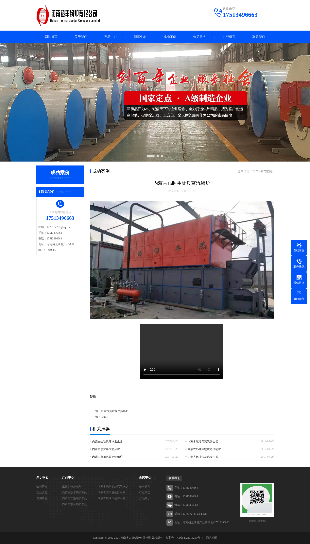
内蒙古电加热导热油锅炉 (107, 457)
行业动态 (144, 492)
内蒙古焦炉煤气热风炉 (115, 411)
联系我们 (258, 37)
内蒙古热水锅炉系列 (74, 492)
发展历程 (41, 498)
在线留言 (229, 37)
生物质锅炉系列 (71, 486)
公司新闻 (144, 486)
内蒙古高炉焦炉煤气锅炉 (113, 486)
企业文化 (41, 492)
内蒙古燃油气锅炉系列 (111, 498)
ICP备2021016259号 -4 (190, 538)
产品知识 (144, 498)
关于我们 (81, 37)
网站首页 (51, 37)
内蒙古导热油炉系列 (74, 498)
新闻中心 (140, 37)
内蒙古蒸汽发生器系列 (111, 492)
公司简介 (41, 486)
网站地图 (211, 538)
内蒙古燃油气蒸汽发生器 (203, 441)
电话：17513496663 (186, 496)
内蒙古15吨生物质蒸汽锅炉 (204, 449)
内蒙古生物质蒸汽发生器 (107, 441)
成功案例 (170, 37)
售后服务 (199, 37)
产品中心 (110, 37)
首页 (255, 171)
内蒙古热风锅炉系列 (74, 504)
